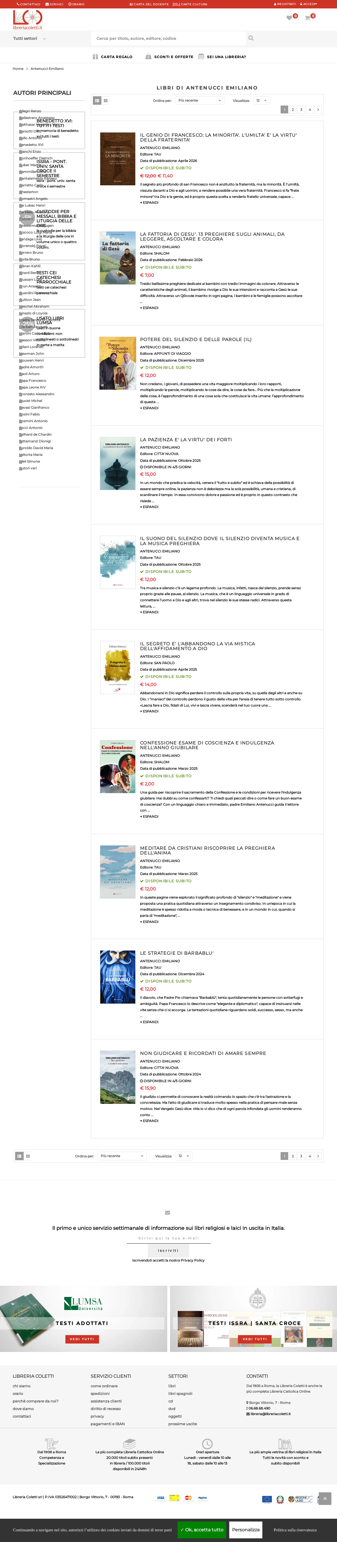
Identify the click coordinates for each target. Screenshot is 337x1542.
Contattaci (30, 4)
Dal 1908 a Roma (51, 1452)
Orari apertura (207, 1452)
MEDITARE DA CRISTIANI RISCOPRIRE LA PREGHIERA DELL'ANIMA (207, 851)
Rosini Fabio (29, 414)
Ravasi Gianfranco (34, 407)
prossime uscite (182, 1424)
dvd (171, 1408)
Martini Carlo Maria (35, 333)
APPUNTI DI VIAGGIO (172, 353)
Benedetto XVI (31, 145)
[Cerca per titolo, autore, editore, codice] (285, 38)
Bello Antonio (30, 138)
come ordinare (104, 1386)
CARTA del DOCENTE (149, 4)
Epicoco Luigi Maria (35, 232)
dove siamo (23, 1408)
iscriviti (168, 1250)
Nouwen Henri (31, 360)
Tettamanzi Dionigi (35, 441)
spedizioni (100, 1393)
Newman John (31, 353)
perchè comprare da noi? (35, 1401)
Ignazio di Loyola (33, 313)
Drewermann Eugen (36, 225)
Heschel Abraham (34, 306)
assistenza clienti (106, 1401)
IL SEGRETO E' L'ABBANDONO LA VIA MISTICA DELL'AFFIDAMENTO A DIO (197, 646)
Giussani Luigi (30, 279)
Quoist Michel (30, 401)
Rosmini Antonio (33, 421)
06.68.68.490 (259, 1408)
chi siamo (21, 1386)
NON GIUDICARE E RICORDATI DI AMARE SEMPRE (203, 1053)
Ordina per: (162, 101)
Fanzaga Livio (30, 239)
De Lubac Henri (32, 205)
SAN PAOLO (164, 663)
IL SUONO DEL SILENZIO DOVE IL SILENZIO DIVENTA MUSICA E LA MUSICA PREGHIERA (220, 541)
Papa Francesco (32, 380)
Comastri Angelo (33, 199)
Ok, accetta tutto (201, 1529)
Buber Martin (30, 165)
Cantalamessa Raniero (38, 178)
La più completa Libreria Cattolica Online (129, 1452)
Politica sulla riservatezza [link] (295, 1530)
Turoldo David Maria (36, 448)
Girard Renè (29, 273)
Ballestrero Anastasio (37, 118)
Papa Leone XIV (32, 387)
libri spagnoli (180, 1393)
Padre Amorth (31, 367)
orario (78, 4)
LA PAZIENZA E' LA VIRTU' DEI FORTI (186, 439)
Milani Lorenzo (31, 347)
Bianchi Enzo (30, 151)
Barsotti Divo (30, 131)
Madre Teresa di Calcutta (39, 320)
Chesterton (28, 192)
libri (172, 1386)
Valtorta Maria (30, 455)
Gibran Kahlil (29, 266)
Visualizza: (241, 101)
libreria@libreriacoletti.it (271, 1414)
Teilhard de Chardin (35, 434)
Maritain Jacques (33, 327)
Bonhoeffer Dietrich (35, 158)
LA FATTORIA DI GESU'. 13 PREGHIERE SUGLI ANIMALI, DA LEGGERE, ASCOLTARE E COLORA (212, 237)
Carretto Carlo (31, 185)
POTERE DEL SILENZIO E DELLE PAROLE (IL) (196, 339)
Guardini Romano (34, 293)
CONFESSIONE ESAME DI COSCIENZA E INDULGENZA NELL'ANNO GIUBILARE (207, 745)
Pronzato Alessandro (36, 394)
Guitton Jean (30, 300)
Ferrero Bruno (31, 252)
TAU (157, 154)
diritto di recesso (106, 1408)
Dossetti (26, 219)
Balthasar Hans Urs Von (39, 124)
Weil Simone (29, 461)
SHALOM (161, 253)
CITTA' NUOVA (166, 454)
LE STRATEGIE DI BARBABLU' (177, 953)
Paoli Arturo (29, 374)
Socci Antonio (31, 428)
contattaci (22, 1416)
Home (18, 69)
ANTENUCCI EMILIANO (160, 148)
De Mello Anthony (34, 212)
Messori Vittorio (32, 340)
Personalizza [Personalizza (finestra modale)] (246, 1529)
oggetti (175, 1416)
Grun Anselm (30, 286)
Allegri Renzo (30, 111)
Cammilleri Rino (32, 172)
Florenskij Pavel (32, 246)
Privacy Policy (193, 1260)
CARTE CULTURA (190, 4)
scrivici (56, 4)
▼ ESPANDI (149, 202)
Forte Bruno (29, 259)
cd (170, 1401)
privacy (97, 1416)
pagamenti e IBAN (108, 1424)
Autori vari (28, 468)
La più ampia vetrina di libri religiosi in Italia (285, 1452)
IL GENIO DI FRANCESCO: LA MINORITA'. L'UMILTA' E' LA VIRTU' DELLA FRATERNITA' (218, 138)
